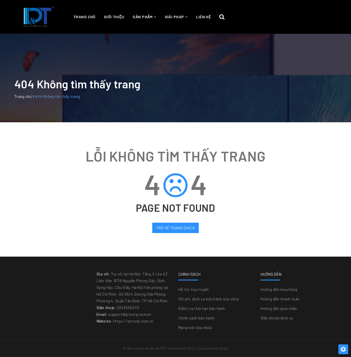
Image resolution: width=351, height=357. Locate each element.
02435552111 (128, 307)
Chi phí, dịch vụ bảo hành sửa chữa (208, 298)
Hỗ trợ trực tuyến (193, 289)
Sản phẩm (144, 16)
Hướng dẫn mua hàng (278, 289)
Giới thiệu (114, 16)
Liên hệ (203, 16)
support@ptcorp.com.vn (129, 314)
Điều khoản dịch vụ (277, 317)
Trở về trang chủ (175, 227)
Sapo (224, 348)
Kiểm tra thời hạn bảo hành (201, 308)
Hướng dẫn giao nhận (278, 308)
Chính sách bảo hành (196, 317)
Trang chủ (84, 16)
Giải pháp (176, 16)
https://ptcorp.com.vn (133, 321)
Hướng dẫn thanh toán (280, 298)
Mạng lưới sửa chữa (195, 327)
